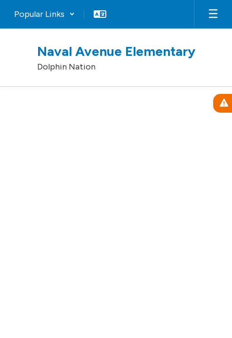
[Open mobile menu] (213, 14)
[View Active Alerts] (222, 103)
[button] (44, 14)
